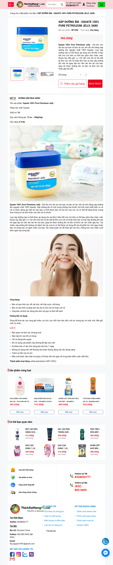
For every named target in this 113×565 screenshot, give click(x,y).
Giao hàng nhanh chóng (27, 492)
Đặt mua (20, 412)
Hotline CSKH (83, 525)
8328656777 (72, 5)
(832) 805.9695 (81, 488)
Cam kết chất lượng (26, 470)
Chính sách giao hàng (86, 516)
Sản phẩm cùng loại (20, 370)
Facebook (51, 531)
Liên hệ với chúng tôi (53, 525)
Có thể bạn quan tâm (20, 421)
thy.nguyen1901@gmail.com (22, 544)
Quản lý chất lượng (52, 516)
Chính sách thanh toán (86, 511)
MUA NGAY (95, 83)
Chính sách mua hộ (85, 520)
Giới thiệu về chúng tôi (54, 511)
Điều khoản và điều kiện (54, 520)
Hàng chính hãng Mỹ (26, 485)
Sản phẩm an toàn (25, 477)
